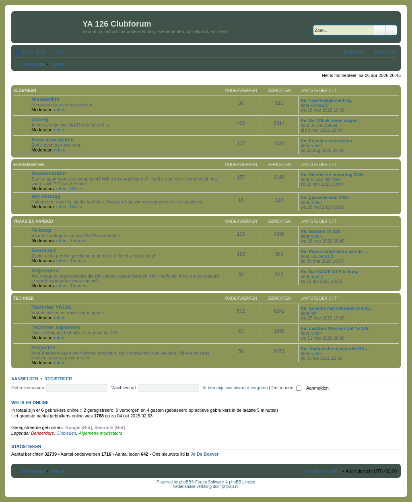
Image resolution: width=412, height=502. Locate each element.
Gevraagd (43, 250)
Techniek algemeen (55, 327)
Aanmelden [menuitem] (385, 52)
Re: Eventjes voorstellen (326, 140)
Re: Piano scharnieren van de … (334, 251)
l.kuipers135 (322, 256)
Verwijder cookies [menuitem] (322, 471)
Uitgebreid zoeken (391, 30)
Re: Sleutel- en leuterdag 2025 (332, 174)
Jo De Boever (324, 125)
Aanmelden (24, 378)
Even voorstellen (52, 140)
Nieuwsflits (45, 99)
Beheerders (42, 433)
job (314, 313)
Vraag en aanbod (33, 221)
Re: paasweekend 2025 (325, 197)
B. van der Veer (326, 179)
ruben (59, 109)
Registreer (58, 378)
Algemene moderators (100, 433)
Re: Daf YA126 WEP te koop (329, 271)
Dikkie (76, 188)
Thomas (78, 240)
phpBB (185, 482)
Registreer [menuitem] (354, 52)
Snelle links (34, 52)
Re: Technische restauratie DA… (335, 348)
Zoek (380, 30)
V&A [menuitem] (59, 52)
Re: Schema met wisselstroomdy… (337, 308)
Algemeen (24, 90)
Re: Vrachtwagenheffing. (326, 100)
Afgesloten (45, 271)
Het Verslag (45, 196)
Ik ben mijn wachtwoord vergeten (235, 387)
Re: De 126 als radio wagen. (330, 120)
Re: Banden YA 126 (320, 231)
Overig (39, 119)
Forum (57, 471)
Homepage (33, 471)
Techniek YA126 (51, 307)
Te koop (41, 230)
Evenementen (28, 164)
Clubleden (66, 433)
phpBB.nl (230, 486)
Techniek (23, 298)
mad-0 (317, 276)
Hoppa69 (320, 105)
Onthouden (287, 387)
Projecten (43, 347)
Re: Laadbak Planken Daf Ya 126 (335, 328)
